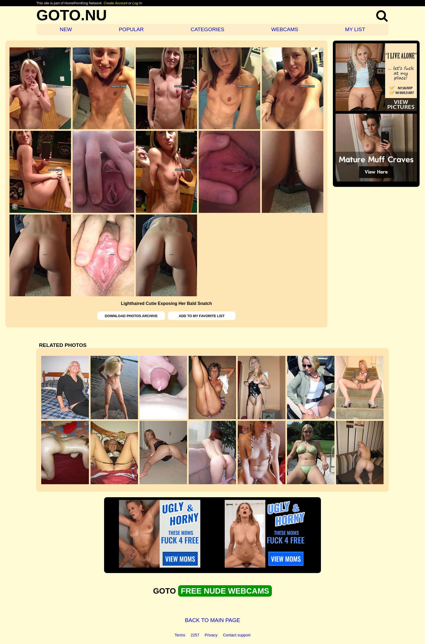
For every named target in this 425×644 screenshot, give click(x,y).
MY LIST (355, 29)
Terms (180, 635)
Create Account (115, 3)
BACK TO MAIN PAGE (212, 620)
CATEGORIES (207, 29)
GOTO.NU (71, 15)
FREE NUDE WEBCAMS (225, 591)
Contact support (236, 635)
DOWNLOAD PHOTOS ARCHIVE (131, 316)
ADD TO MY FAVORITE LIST (201, 316)
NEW (66, 29)
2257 (195, 635)
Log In (137, 3)
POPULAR (131, 29)
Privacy (211, 635)
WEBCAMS (284, 29)
